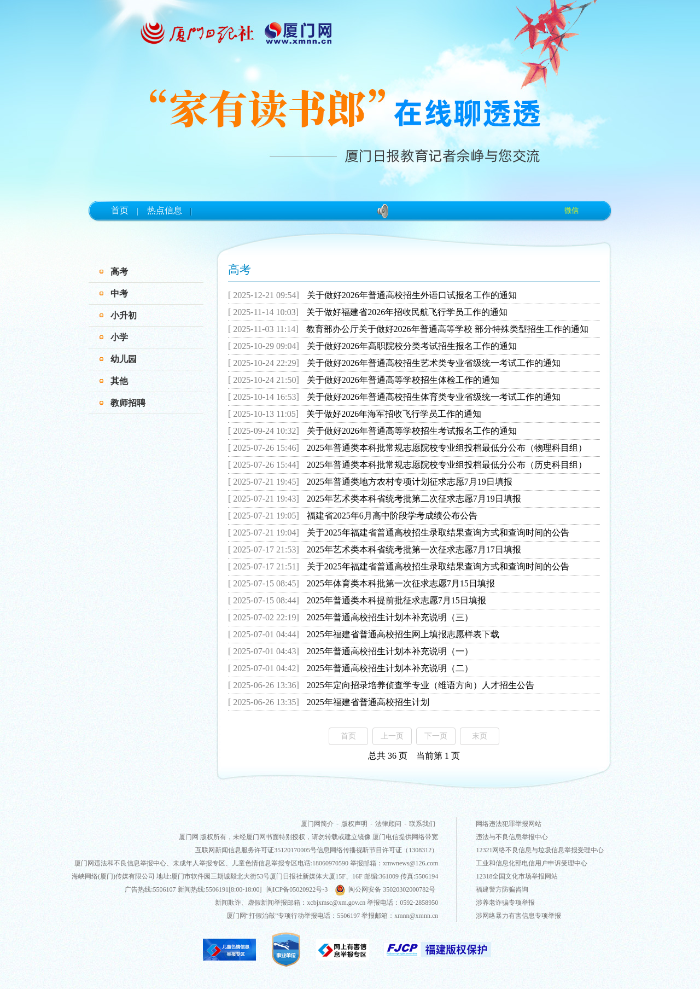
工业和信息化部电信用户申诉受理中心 (531, 863)
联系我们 (422, 824)
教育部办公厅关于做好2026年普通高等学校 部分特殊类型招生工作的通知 (447, 329)
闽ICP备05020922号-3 (297, 889)
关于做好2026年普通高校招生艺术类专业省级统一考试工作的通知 (434, 363)
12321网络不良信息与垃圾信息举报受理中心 (540, 850)
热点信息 (164, 210)
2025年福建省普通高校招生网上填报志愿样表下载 (403, 634)
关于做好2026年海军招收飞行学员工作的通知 (393, 413)
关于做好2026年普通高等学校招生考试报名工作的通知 (412, 430)
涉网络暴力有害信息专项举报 (518, 916)
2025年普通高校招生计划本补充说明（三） (390, 617)
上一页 (392, 736)
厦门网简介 (317, 824)
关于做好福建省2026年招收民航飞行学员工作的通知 (407, 312)
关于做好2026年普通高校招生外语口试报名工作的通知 (412, 295)
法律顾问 (388, 824)
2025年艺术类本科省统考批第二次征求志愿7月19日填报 (414, 498)
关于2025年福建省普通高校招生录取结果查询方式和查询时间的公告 (438, 532)
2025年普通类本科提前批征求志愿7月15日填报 (396, 600)
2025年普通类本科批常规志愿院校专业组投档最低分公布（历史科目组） (447, 464)
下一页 (435, 736)
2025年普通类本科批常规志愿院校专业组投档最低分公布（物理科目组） (447, 447)
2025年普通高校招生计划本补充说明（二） (390, 668)
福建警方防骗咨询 (502, 889)
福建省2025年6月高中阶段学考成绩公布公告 (392, 515)
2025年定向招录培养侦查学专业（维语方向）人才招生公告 (420, 685)
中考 (119, 293)
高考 (119, 271)
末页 (479, 736)
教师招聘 (127, 403)
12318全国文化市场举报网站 (517, 876)
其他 (119, 381)
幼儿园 (123, 359)
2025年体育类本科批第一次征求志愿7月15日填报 (401, 583)
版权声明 (354, 824)
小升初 (123, 315)
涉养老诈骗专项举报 (505, 902)
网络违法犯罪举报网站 (508, 824)
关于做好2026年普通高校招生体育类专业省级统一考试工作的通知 (434, 397)
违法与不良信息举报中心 (512, 837)
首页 (120, 210)
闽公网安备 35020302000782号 (385, 889)
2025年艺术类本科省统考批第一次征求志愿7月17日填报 (414, 549)
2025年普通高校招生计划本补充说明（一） (390, 651)
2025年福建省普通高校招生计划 (368, 702)
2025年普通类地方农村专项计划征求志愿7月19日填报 (409, 481)
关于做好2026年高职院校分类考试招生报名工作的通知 (412, 346)
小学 (119, 337)
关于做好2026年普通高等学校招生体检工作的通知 (403, 380)
